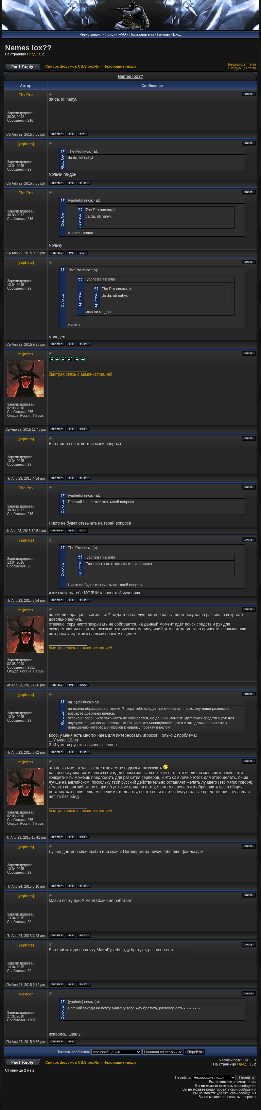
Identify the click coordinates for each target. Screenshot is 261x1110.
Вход (177, 34)
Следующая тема (242, 68)
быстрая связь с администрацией (80, 374)
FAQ (122, 34)
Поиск (110, 34)
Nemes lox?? (28, 48)
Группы (163, 34)
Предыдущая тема (241, 64)
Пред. (31, 54)
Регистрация (90, 34)
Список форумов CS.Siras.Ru (72, 66)
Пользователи (141, 34)
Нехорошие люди (119, 66)
